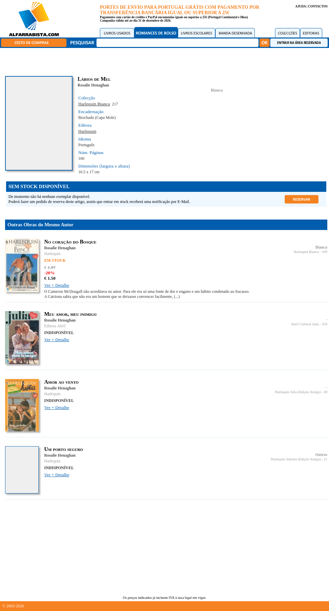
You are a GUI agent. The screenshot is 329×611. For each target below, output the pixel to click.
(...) (177, 296)
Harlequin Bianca (94, 103)
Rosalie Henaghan (93, 85)
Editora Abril (54, 326)
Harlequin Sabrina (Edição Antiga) (296, 459)
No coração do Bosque (70, 242)
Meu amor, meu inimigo (70, 314)
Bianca (217, 90)
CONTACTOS (318, 6)
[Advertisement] (166, 61)
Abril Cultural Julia (305, 324)
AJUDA (300, 6)
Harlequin (87, 131)
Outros (321, 454)
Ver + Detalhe (56, 285)
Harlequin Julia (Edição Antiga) (298, 392)
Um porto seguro (63, 449)
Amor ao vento (61, 382)
